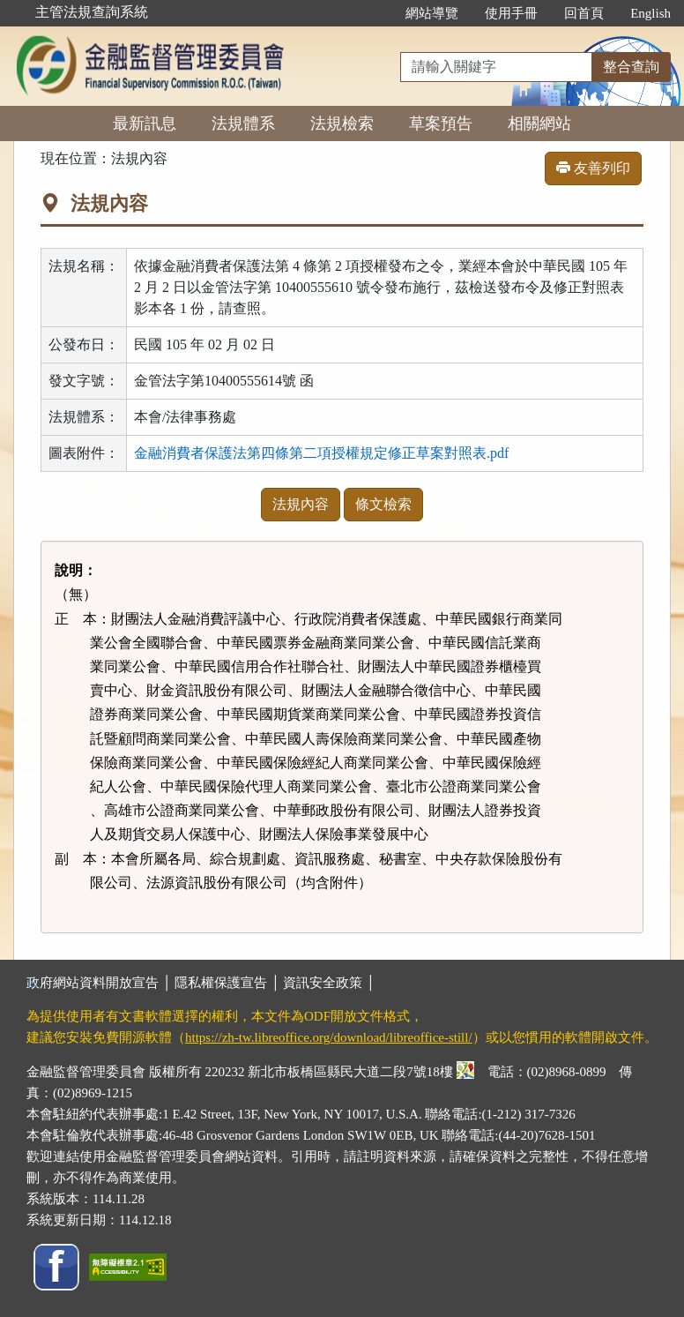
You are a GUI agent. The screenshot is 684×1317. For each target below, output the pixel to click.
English (650, 13)
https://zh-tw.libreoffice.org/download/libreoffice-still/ (328, 1037)
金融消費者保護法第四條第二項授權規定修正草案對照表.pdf (321, 452)
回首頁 (584, 13)
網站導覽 (431, 13)
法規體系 (243, 123)
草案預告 (440, 123)
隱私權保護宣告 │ (229, 983)
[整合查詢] (496, 67)
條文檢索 (383, 504)
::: (374, 13)
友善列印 (593, 168)
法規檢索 (342, 123)
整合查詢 (631, 66)
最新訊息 (144, 123)
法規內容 (300, 504)
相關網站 (539, 123)
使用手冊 (511, 13)
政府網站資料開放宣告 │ (100, 983)
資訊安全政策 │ (329, 983)
